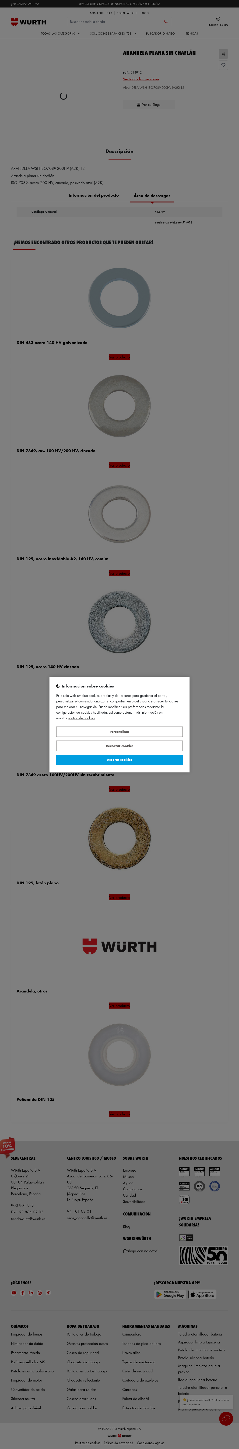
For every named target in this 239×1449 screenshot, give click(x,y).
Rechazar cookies (119, 746)
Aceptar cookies (119, 760)
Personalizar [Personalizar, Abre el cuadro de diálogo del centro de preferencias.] (119, 732)
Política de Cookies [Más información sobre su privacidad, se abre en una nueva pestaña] (81, 718)
